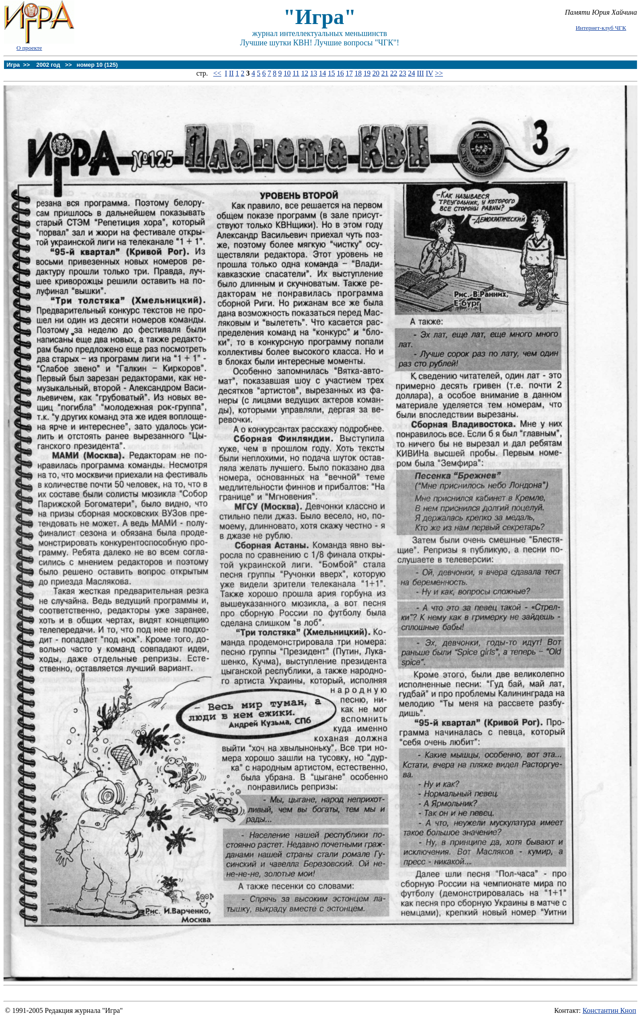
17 (349, 73)
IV (429, 73)
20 (375, 73)
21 (384, 73)
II (231, 73)
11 (295, 73)
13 (313, 73)
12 (304, 73)
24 (411, 73)
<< (217, 73)
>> (439, 73)
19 (366, 73)
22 (393, 73)
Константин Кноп (609, 1010)
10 (287, 73)
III (420, 73)
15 (331, 73)
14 (322, 73)
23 (402, 73)
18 (357, 73)
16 (340, 73)
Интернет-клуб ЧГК (601, 27)
